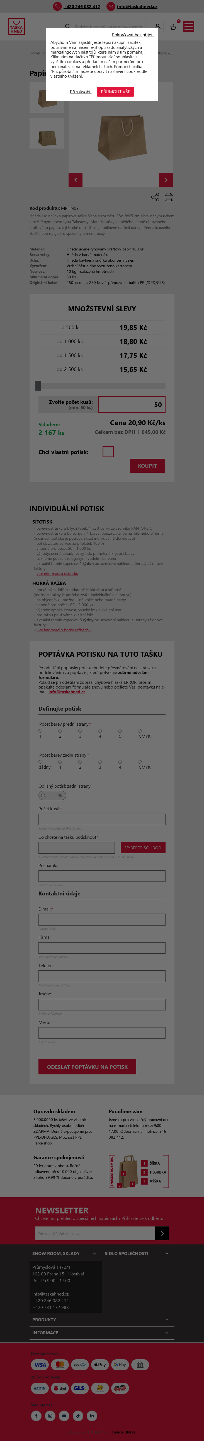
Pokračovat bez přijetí (133, 34)
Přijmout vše (115, 91)
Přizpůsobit (81, 91)
